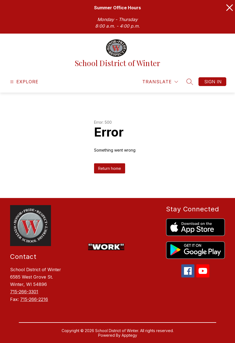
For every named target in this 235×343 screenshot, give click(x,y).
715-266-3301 (24, 291)
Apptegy (129, 335)
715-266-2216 (34, 299)
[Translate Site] (160, 81)
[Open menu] (23, 81)
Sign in (213, 81)
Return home (109, 168)
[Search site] (189, 81)
